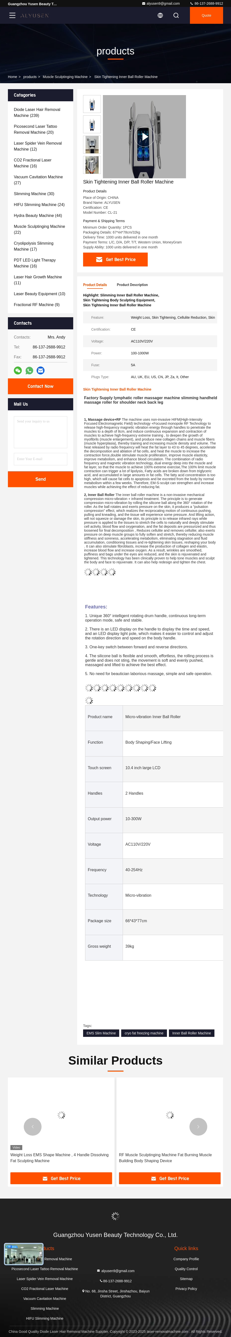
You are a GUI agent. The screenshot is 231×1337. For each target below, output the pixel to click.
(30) (34, 194)
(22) (39, 229)
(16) (32, 163)
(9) (37, 305)
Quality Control (186, 1269)
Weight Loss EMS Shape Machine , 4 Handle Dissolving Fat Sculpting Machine (59, 1158)
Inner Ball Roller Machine (191, 1033)
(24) (39, 205)
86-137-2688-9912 (206, 3)
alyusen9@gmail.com (161, 3)
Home (12, 77)
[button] (92, 171)
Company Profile (186, 1259)
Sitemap (186, 1279)
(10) (39, 294)
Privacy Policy (186, 1289)
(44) (38, 215)
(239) (37, 112)
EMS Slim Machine (101, 1033)
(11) (38, 280)
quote (206, 15)
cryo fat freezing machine (144, 1033)
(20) (35, 129)
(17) (33, 246)
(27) (38, 180)
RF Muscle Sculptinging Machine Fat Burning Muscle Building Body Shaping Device (165, 1158)
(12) (38, 146)
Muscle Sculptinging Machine (65, 77)
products (30, 77)
